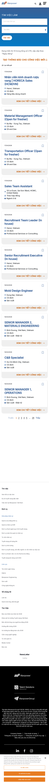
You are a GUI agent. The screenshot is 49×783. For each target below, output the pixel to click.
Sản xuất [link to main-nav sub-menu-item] (4, 581)
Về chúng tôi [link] (6, 592)
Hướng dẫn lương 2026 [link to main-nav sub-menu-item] (9, 626)
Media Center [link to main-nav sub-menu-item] (6, 643)
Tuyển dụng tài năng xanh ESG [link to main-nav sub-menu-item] (11, 558)
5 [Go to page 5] (26, 418)
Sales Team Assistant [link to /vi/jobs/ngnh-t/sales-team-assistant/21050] (18, 186)
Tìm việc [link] (5, 489)
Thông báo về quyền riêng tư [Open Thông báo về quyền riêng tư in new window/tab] (13, 735)
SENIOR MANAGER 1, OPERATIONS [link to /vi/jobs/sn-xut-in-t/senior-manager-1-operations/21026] (18, 391)
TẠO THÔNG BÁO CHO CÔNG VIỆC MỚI (25, 60)
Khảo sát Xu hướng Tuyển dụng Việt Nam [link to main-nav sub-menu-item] (15, 618)
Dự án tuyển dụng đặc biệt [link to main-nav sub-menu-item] (10, 498)
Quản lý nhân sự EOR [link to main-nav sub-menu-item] (8, 525)
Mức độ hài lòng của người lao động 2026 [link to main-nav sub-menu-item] (15, 622)
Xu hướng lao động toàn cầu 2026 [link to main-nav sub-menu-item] (12, 630)
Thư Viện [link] (5, 608)
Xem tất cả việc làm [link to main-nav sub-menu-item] (8, 494)
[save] (43, 72)
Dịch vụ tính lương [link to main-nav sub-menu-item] (7, 545)
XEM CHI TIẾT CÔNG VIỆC (30, 101)
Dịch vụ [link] (4, 509)
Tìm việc (6, 38)
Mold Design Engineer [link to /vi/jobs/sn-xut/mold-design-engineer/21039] (18, 290)
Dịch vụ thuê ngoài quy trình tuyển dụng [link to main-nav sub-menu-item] (14, 529)
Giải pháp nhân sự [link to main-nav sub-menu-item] (7, 516)
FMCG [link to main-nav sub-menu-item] (4, 573)
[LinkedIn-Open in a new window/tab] (17, 750)
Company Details (15, 733)
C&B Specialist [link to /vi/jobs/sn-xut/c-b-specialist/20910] (14, 357)
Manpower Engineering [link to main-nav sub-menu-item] (9, 577)
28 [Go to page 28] (33, 418)
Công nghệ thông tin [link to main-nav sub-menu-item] (8, 585)
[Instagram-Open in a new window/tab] (31, 750)
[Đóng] (45, 760)
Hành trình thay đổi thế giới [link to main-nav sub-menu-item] (10, 602)
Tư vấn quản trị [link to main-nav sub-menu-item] (6, 639)
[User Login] (40, 4)
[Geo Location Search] (45, 30)
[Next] (29, 418)
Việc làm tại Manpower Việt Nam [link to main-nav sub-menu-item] (12, 503)
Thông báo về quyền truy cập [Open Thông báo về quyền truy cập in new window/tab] (34, 735)
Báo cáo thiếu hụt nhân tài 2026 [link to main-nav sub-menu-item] (12, 614)
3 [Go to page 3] (21, 418)
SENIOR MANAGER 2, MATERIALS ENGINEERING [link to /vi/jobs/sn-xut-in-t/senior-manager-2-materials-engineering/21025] (21, 324)
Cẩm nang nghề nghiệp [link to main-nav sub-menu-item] (9, 634)
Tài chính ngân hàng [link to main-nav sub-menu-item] (8, 569)
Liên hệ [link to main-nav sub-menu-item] (4, 598)
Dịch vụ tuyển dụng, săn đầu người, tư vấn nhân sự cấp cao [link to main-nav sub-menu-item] (21, 549)
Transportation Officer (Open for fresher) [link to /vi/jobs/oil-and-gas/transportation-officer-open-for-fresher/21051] (23, 152)
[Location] (24, 30)
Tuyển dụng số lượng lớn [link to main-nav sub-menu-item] (9, 541)
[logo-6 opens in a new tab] (24, 699)
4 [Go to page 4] (24, 418)
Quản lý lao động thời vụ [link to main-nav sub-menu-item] (9, 521)
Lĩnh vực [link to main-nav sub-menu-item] (4, 564)
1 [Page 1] (16, 418)
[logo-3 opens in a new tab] (24, 687)
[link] (24, 750)
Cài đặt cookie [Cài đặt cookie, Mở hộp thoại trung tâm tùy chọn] (24, 770)
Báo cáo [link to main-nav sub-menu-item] (4, 647)
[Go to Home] (9, 3)
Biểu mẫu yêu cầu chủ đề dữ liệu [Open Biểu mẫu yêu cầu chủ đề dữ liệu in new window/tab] (25, 738)
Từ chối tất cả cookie (24, 776)
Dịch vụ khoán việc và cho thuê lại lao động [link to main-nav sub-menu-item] (15, 554)
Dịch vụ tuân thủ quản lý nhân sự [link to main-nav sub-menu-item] (12, 533)
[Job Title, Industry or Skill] (24, 22)
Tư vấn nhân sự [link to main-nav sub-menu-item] (7, 537)
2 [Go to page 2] (18, 418)
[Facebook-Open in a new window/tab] (24, 750)
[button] (44, 3)
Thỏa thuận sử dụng (30, 733)
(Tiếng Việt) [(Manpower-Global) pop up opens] (24, 756)
